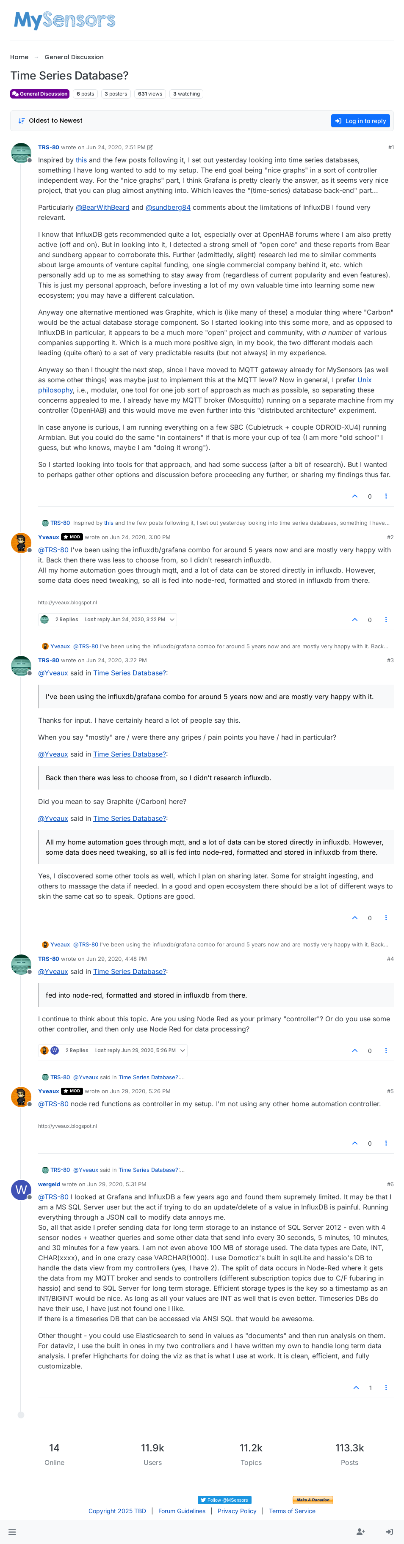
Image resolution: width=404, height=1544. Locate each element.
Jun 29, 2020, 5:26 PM (140, 1091)
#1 (391, 147)
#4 (390, 958)
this (81, 160)
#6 (390, 1184)
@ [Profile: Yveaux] (53, 673)
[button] (12, 1532)
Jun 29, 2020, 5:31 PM (117, 1184)
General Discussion (39, 94)
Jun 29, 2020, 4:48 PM (116, 958)
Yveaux (48, 537)
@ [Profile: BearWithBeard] (103, 207)
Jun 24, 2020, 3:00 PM (140, 537)
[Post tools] (386, 496)
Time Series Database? (129, 673)
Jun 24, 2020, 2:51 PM (116, 147)
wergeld (49, 1184)
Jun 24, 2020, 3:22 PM (116, 660)
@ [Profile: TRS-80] (53, 550)
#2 (390, 537)
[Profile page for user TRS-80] (21, 153)
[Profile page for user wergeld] (21, 1190)
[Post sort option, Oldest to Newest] (50, 120)
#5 (390, 1091)
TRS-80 (48, 147)
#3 (390, 660)
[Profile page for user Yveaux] (21, 543)
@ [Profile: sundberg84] (168, 207)
